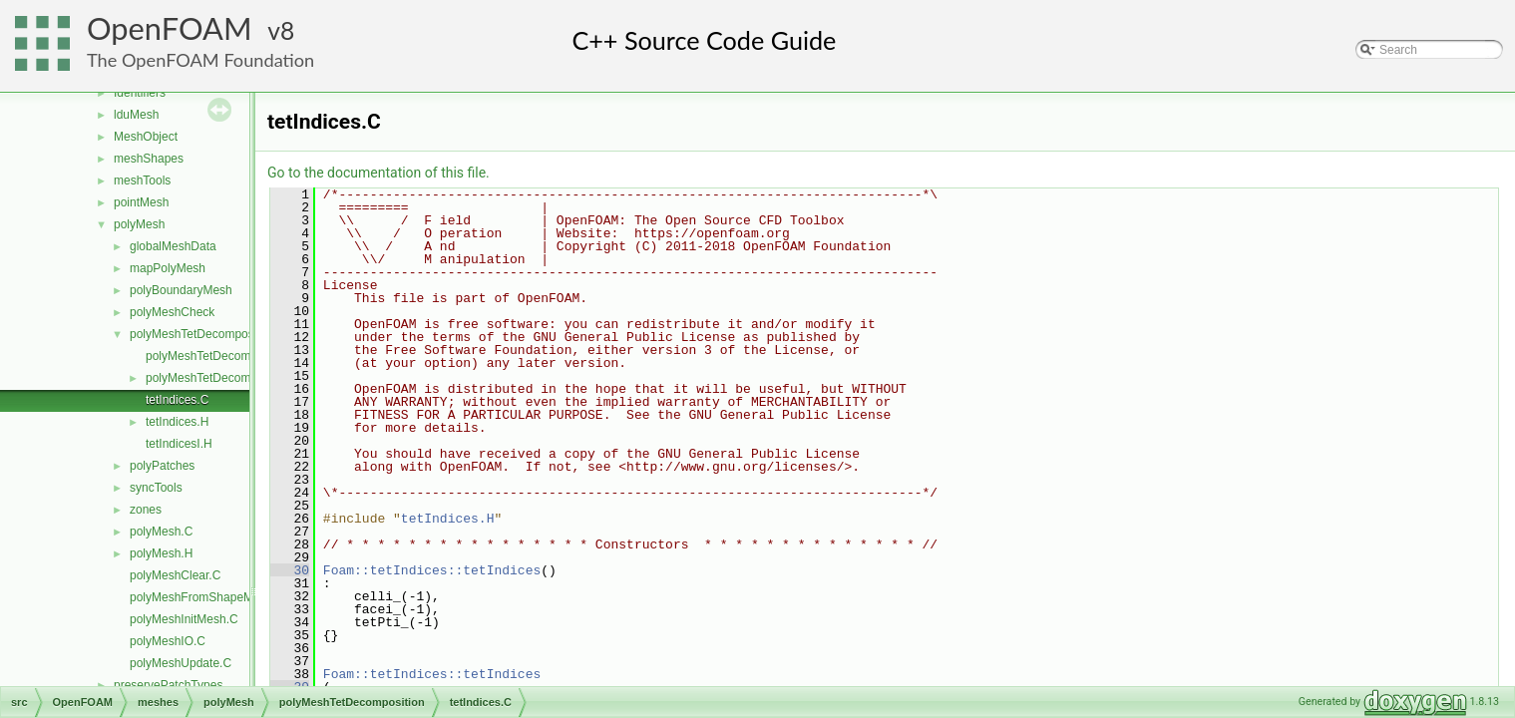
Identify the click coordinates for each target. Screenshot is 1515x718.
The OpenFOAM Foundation (200, 60)
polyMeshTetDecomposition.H (225, 378)
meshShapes (149, 159)
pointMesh (141, 202)
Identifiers (140, 93)
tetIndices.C (177, 400)
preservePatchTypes (168, 685)
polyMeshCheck (172, 312)
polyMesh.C (161, 531)
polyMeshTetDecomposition (203, 334)
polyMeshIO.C (167, 641)
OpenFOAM (169, 28)
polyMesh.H (161, 553)
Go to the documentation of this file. (378, 172)
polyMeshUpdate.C (180, 663)
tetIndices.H (177, 422)
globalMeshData (173, 246)
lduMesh (136, 115)
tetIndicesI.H (179, 444)
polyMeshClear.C (175, 575)
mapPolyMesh (167, 268)
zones (146, 510)
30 (289, 570)
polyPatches (162, 466)
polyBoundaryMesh (181, 290)
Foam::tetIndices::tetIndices (432, 570)
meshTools (142, 180)
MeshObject (146, 137)
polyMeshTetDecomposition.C (225, 356)
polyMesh (139, 224)
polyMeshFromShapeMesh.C (207, 597)
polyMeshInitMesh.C (184, 619)
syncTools (156, 488)
